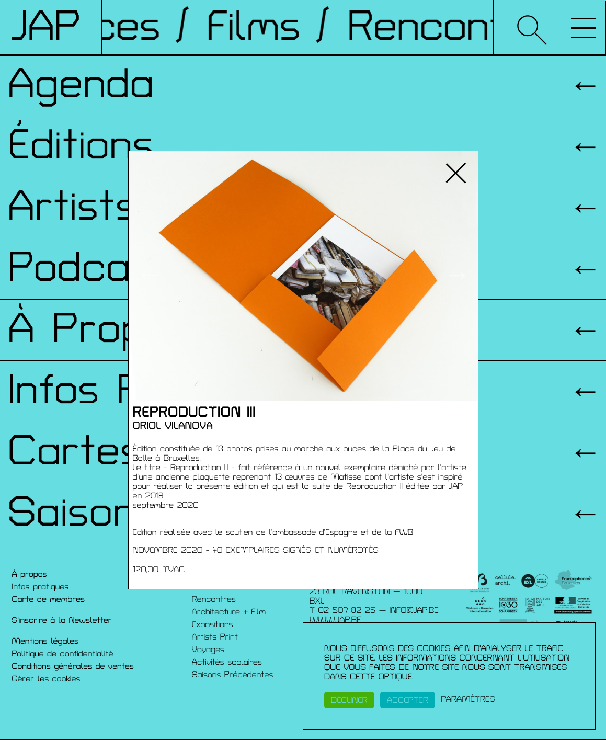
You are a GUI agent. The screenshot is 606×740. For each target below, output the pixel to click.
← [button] (149, 275)
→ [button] (457, 275)
